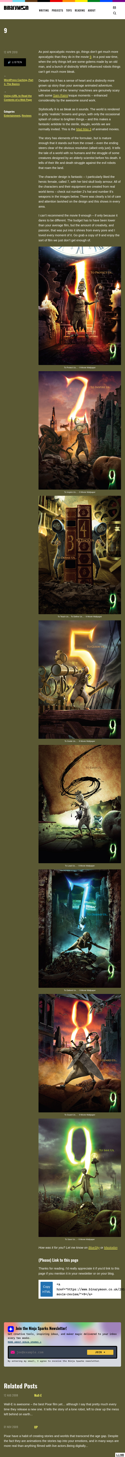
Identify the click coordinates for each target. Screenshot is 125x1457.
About (92, 10)
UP (36, 1427)
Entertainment (12, 115)
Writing (44, 10)
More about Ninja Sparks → (24, 1342)
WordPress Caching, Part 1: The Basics (18, 82)
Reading (80, 10)
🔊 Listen (15, 62)
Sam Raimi (60, 95)
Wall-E (38, 1395)
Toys (69, 10)
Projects (57, 10)
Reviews (26, 115)
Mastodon (111, 1247)
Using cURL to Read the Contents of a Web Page (18, 98)
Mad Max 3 (83, 129)
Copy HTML (46, 1289)
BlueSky (94, 1247)
